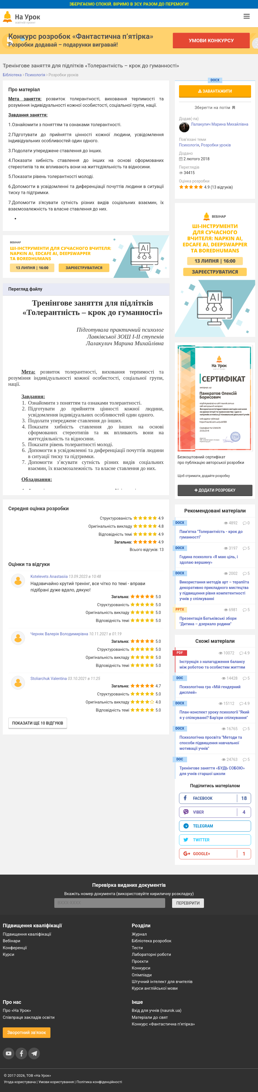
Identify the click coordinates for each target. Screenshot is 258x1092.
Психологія (189, 145)
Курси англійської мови (155, 988)
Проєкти (140, 961)
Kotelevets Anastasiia (49, 576)
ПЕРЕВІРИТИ (188, 903)
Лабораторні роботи (151, 954)
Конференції (15, 947)
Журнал (139, 934)
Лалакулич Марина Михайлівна (219, 124)
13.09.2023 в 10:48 (85, 576)
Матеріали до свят (150, 1017)
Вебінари (11, 940)
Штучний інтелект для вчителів (162, 981)
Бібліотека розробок (152, 940)
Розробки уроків (216, 145)
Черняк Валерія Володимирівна (59, 634)
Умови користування (56, 1082)
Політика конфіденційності (99, 1082)
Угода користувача (20, 1082)
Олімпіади (142, 974)
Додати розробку (215, 490)
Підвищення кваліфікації (27, 934)
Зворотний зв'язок (26, 1032)
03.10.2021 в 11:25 (84, 678)
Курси (8, 954)
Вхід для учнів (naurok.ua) (157, 1010)
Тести (137, 947)
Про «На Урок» (17, 1010)
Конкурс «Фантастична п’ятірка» (163, 1024)
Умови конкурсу (211, 40)
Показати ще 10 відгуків (37, 723)
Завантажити (215, 91)
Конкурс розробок (80, 36)
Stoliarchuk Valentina (49, 678)
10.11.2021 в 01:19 (105, 634)
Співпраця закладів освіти (29, 1017)
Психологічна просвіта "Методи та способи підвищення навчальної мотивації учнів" (211, 743)
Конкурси (141, 968)
